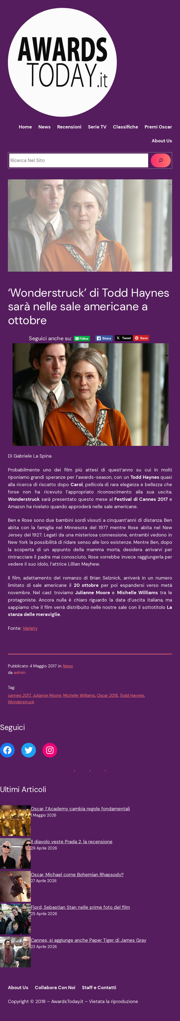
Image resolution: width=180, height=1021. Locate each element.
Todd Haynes (132, 695)
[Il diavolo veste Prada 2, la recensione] (15, 854)
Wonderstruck (21, 702)
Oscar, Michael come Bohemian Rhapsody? (77, 875)
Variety (30, 628)
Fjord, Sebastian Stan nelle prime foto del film (80, 907)
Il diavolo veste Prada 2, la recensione (71, 842)
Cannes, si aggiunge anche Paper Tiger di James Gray (88, 940)
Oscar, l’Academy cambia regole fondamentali (80, 809)
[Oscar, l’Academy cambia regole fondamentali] (15, 821)
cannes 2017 (19, 695)
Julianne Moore (47, 695)
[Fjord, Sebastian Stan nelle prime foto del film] (15, 920)
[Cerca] (161, 160)
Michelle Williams (79, 695)
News (68, 666)
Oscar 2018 (107, 695)
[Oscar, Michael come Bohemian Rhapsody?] (15, 887)
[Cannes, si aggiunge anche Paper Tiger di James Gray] (15, 953)
